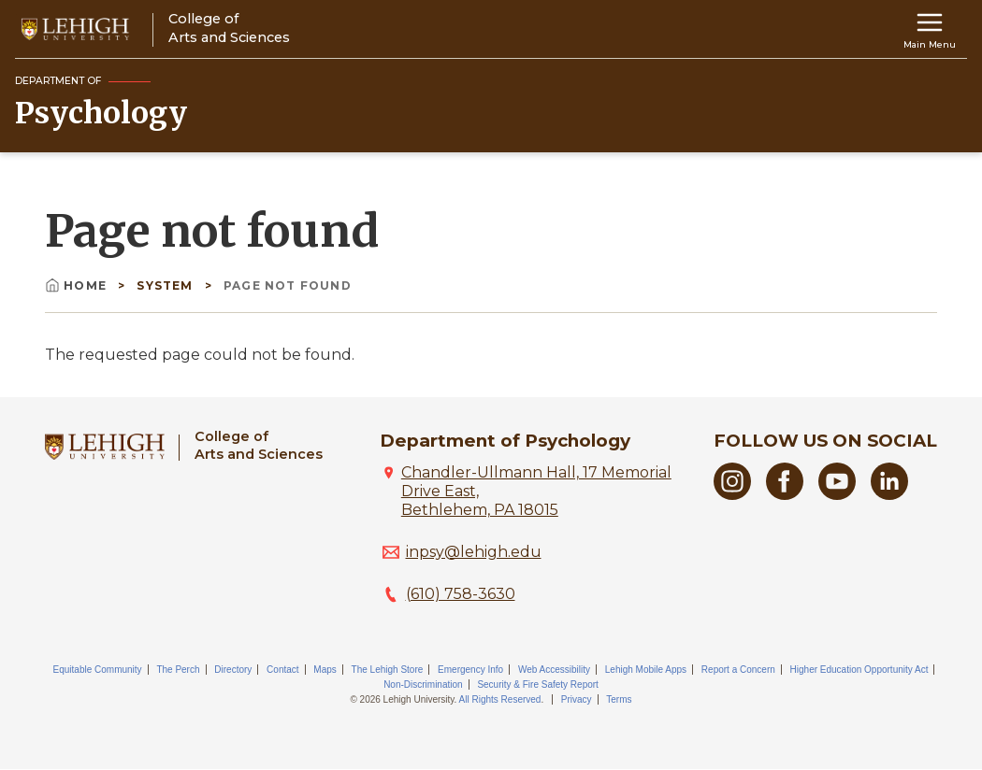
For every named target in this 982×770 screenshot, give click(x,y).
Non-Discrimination (422, 684)
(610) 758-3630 (460, 594)
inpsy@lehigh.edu (474, 552)
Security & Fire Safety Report (538, 684)
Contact (282, 669)
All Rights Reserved (500, 699)
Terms (618, 699)
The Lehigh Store (388, 669)
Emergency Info (470, 669)
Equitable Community (97, 669)
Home (77, 285)
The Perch (177, 669)
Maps (324, 669)
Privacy (576, 699)
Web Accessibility (554, 669)
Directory (233, 669)
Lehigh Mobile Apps (645, 669)
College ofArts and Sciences (259, 445)
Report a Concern (738, 669)
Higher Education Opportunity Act (859, 669)
